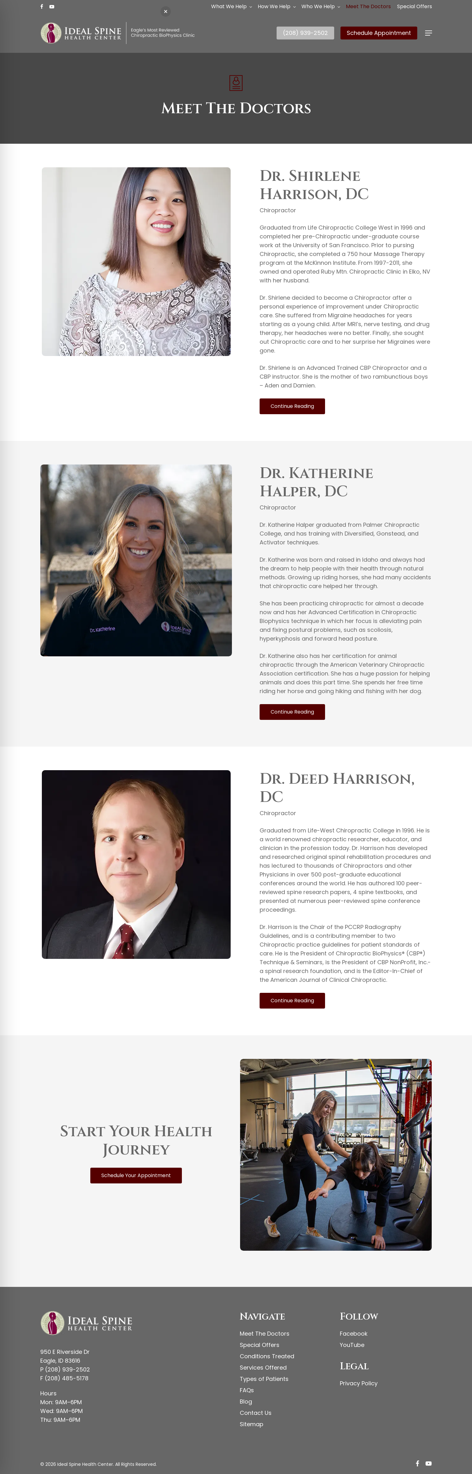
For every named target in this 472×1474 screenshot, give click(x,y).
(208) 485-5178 (66, 1378)
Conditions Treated (267, 1356)
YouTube (352, 1345)
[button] (428, 33)
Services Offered (263, 1367)
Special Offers (259, 1345)
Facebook (354, 1334)
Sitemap (251, 1424)
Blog (246, 1401)
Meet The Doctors (264, 1334)
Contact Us (256, 1413)
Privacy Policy (359, 1383)
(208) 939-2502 (67, 1369)
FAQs (247, 1390)
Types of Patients (264, 1379)
